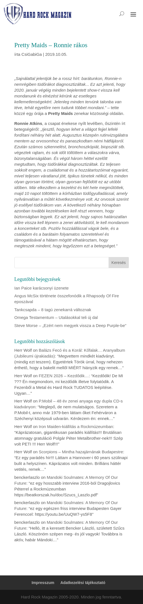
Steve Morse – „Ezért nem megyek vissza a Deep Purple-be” (70, 325)
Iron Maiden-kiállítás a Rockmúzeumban (76, 426)
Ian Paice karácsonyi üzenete (41, 288)
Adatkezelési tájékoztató (82, 582)
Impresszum (43, 582)
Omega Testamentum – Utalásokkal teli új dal (56, 317)
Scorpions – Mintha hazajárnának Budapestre (81, 451)
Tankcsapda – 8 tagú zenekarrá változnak (52, 309)
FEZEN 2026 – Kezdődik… (64, 375)
